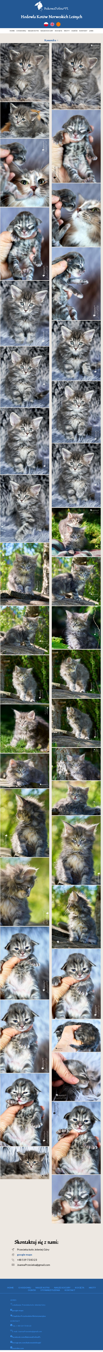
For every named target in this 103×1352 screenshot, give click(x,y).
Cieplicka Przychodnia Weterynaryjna (29, 1316)
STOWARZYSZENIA (50, 1290)
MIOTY (67, 31)
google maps (24, 1254)
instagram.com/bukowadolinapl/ (26, 1342)
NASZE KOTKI (33, 31)
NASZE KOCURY (47, 31)
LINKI (91, 31)
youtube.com (18, 1348)
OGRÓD (74, 31)
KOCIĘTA (58, 31)
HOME (12, 31)
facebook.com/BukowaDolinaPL (26, 1337)
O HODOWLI (21, 31)
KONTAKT (83, 31)
